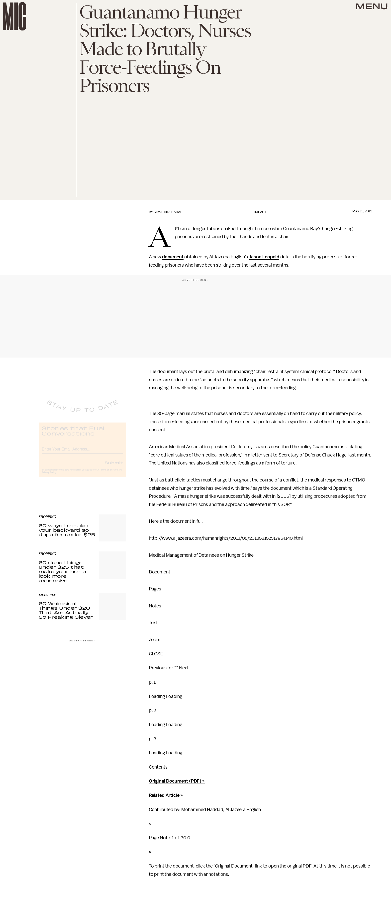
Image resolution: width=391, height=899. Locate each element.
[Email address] (82, 452)
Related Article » (166, 795)
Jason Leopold (264, 256)
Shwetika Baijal (168, 212)
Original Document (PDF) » (177, 781)
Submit (113, 466)
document (173, 256)
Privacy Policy (49, 476)
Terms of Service (108, 473)
